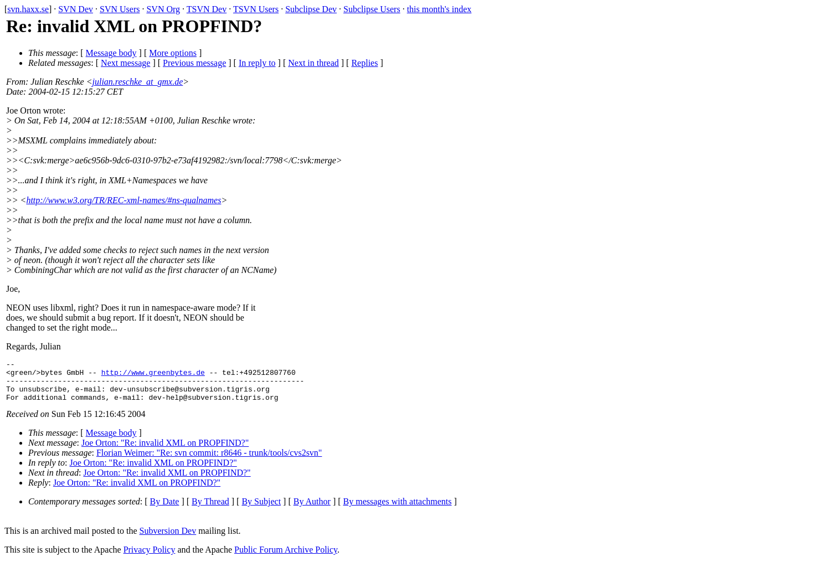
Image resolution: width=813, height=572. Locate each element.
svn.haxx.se (28, 9)
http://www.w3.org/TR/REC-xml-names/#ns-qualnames (123, 200)
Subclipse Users (371, 9)
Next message (125, 63)
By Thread (210, 509)
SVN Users (120, 9)
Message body (111, 53)
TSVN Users (256, 9)
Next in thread (313, 63)
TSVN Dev (207, 9)
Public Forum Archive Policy (285, 558)
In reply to (257, 63)
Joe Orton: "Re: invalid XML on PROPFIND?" (165, 451)
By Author (312, 509)
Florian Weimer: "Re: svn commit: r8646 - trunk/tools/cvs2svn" (209, 461)
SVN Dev (75, 9)
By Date (164, 509)
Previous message (194, 63)
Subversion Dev (168, 539)
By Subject (261, 509)
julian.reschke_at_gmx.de (137, 81)
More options (173, 53)
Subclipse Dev (311, 9)
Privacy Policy (150, 558)
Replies (364, 63)
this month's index (439, 9)
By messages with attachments (397, 509)
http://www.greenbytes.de (153, 375)
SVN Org (163, 9)
